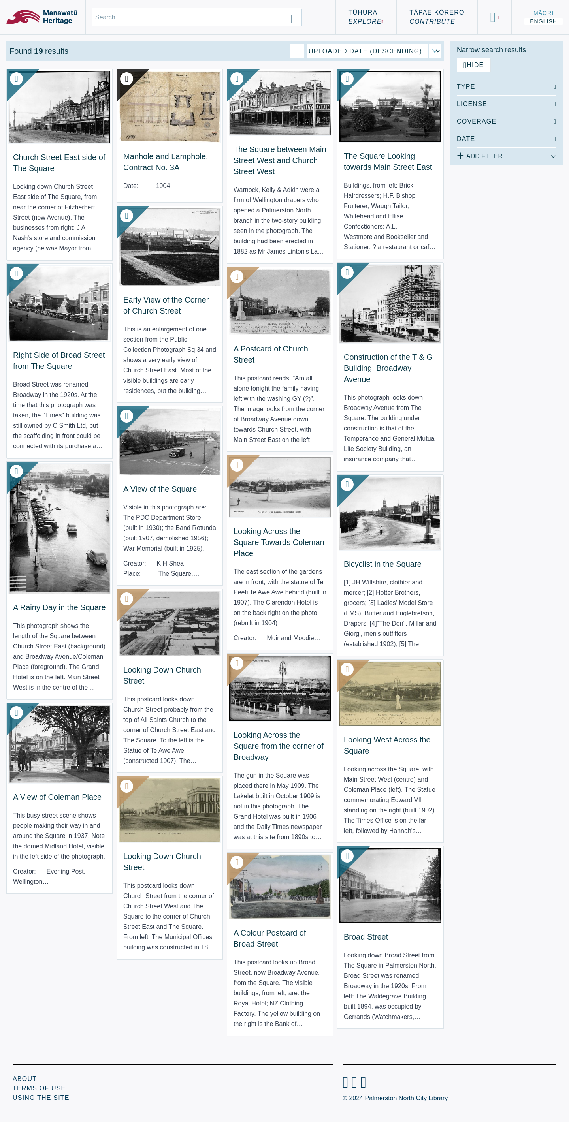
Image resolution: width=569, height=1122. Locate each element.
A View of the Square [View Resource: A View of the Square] (160, 489)
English (543, 21)
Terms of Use (39, 1088)
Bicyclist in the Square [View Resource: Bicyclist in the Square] (383, 564)
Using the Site (41, 1097)
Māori (543, 13)
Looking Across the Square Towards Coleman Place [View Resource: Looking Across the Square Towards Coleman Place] (279, 542)
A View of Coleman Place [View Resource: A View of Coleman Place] (57, 797)
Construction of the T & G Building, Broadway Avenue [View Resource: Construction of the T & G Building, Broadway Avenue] (388, 368)
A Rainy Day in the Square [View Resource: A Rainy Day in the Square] (59, 607)
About (25, 1078)
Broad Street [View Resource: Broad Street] (366, 936)
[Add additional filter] (506, 155)
